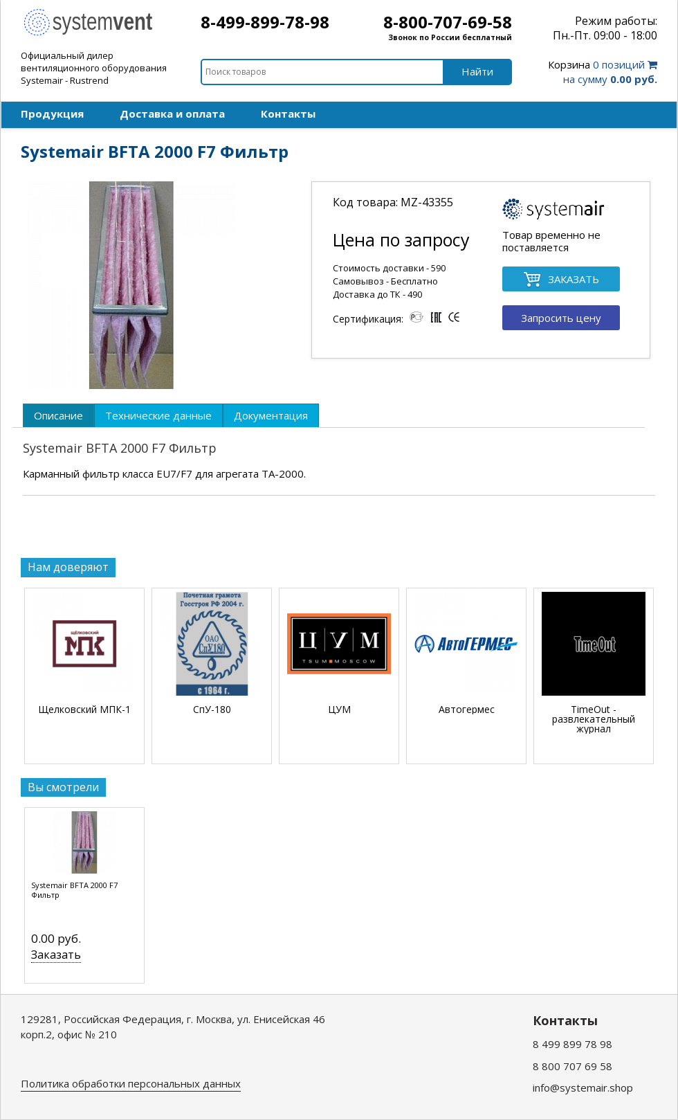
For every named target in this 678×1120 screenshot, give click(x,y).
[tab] (58, 415)
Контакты (288, 113)
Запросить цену (561, 318)
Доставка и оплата (172, 113)
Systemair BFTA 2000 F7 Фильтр (74, 890)
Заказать (56, 954)
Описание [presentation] (58, 415)
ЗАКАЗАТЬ (561, 280)
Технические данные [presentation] (158, 415)
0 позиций (602, 71)
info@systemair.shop (583, 1087)
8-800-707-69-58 (447, 21)
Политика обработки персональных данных (131, 1083)
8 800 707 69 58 (572, 1066)
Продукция (52, 113)
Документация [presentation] (271, 415)
